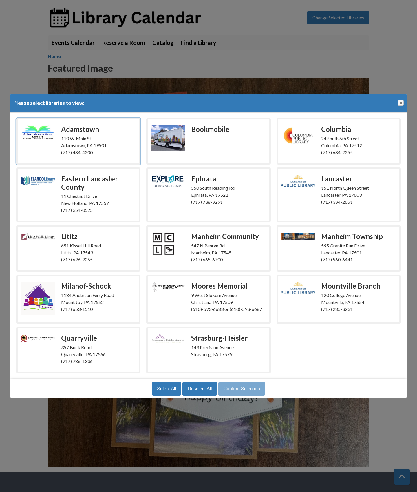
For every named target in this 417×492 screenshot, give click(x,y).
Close (400, 103)
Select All (166, 388)
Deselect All (200, 388)
